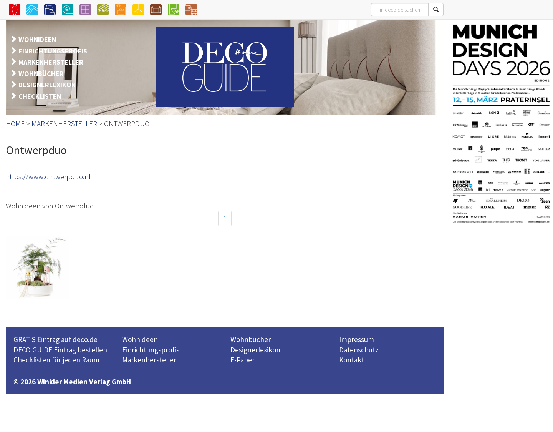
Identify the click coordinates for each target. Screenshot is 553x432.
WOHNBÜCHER (41, 73)
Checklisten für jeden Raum (56, 359)
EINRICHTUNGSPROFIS (52, 51)
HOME (15, 123)
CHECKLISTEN (39, 96)
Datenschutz (359, 349)
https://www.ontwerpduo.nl (48, 176)
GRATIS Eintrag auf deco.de (55, 339)
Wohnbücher (250, 339)
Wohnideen (140, 339)
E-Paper (242, 359)
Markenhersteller (149, 359)
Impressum (356, 339)
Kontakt (351, 359)
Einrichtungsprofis (150, 349)
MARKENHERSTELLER (50, 62)
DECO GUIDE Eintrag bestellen (60, 349)
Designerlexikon (255, 349)
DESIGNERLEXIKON (47, 84)
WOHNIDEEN (37, 39)
